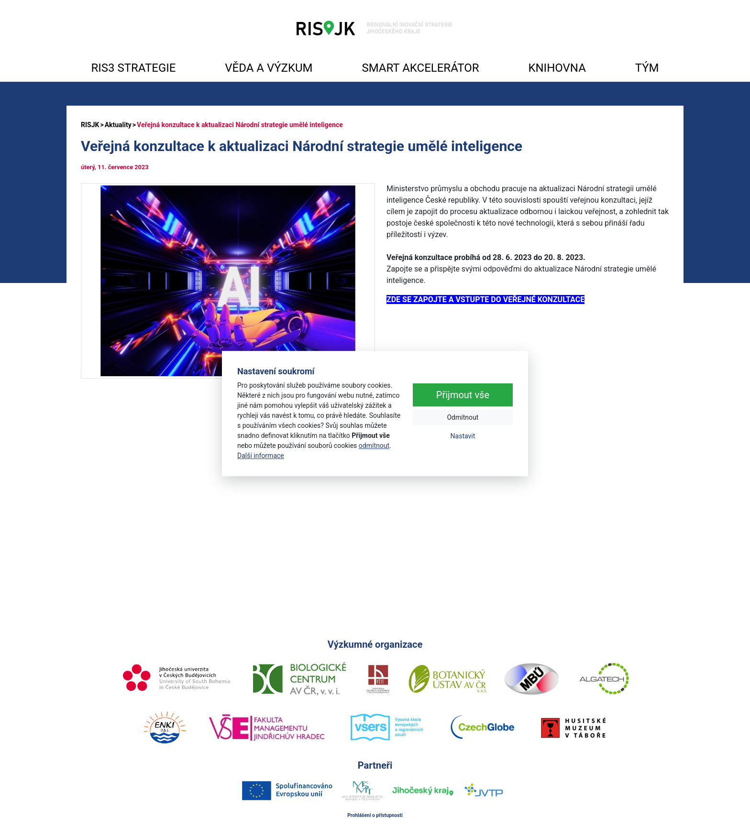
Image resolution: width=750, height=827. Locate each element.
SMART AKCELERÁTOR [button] (420, 68)
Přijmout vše (462, 395)
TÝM (647, 68)
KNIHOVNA (556, 68)
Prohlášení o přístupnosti (375, 815)
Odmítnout (462, 417)
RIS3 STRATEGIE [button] (133, 68)
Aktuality (118, 125)
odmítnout (374, 445)
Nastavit (463, 436)
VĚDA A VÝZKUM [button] (268, 68)
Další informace (260, 455)
